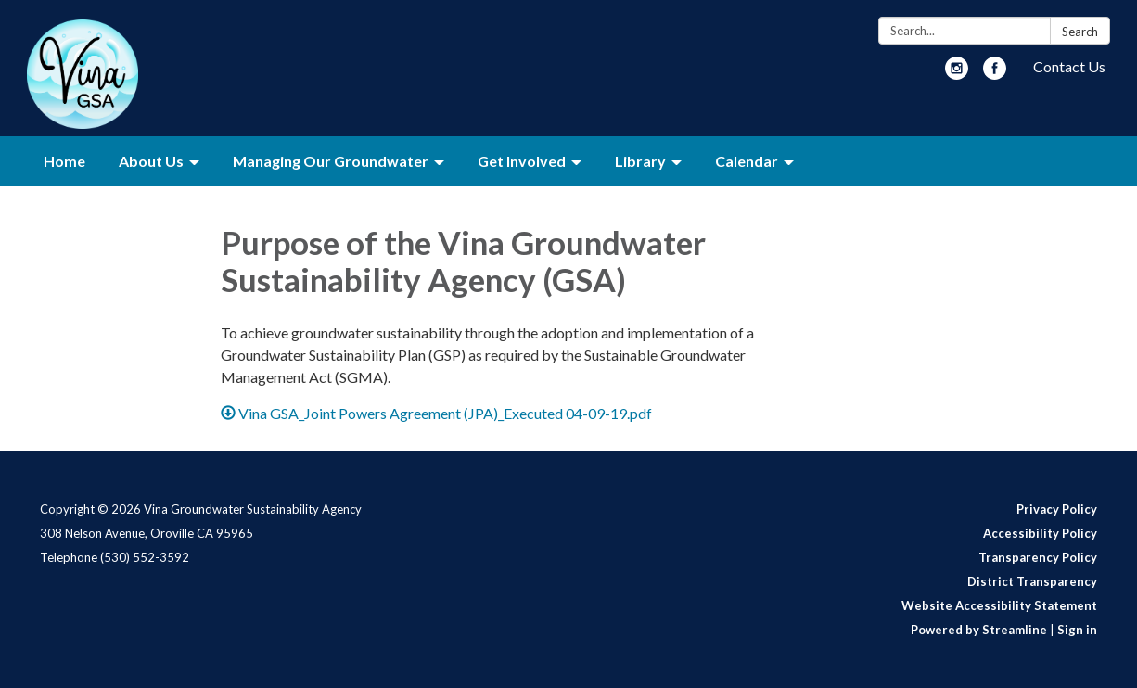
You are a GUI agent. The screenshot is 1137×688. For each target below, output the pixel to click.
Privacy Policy (1056, 509)
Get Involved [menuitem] (522, 161)
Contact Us (1069, 66)
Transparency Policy (1037, 557)
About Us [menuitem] (151, 161)
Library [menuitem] (640, 161)
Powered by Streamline (979, 629)
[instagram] (956, 74)
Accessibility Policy (1040, 533)
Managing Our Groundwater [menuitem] (330, 161)
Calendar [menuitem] (746, 161)
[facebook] (994, 74)
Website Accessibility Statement (999, 605)
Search (1080, 31)
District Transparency (1032, 581)
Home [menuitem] (64, 161)
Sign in (1077, 629)
